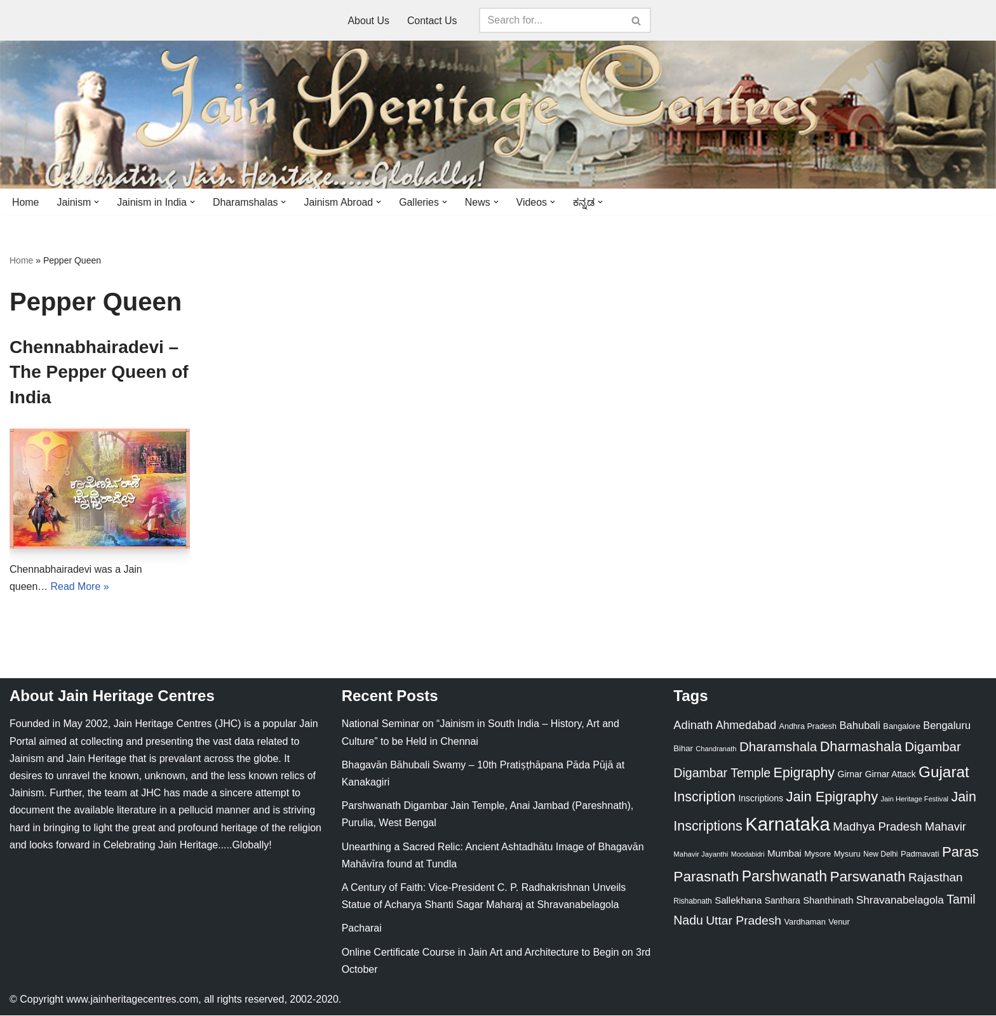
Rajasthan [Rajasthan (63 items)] (935, 878)
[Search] (550, 20)
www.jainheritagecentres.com (132, 999)
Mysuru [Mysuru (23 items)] (847, 854)
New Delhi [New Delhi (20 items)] (880, 854)
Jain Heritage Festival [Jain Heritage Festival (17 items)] (915, 799)
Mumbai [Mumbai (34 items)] (784, 853)
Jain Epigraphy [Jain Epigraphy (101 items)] (832, 797)
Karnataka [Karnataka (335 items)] (787, 824)
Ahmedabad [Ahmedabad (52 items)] (746, 725)
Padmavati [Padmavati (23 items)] (920, 854)
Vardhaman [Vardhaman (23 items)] (805, 922)
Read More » (80, 587)
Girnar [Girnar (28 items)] (850, 774)
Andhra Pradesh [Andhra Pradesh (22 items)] (808, 727)
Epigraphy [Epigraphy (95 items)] (804, 772)
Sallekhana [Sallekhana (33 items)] (738, 900)
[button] (97, 201)
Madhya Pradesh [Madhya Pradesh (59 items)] (877, 827)
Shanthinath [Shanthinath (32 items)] (828, 901)
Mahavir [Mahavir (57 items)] (945, 827)
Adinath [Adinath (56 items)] (693, 725)
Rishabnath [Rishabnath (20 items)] (692, 901)
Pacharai (362, 928)
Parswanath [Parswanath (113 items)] (867, 877)
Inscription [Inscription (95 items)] (704, 797)
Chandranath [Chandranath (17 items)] (716, 749)
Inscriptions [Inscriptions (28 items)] (760, 799)
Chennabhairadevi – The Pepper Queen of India (99, 371)
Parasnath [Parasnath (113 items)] (706, 877)
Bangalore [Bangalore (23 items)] (901, 727)
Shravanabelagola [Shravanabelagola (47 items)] (900, 901)
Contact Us (432, 20)
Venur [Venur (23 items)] (838, 922)
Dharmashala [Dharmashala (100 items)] (861, 747)
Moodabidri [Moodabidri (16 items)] (748, 855)
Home (25, 202)
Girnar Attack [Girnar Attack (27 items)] (890, 774)
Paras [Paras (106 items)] (960, 852)
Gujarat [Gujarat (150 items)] (944, 771)
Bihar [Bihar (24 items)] (683, 749)
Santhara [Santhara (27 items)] (782, 901)
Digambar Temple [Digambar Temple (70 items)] (722, 773)
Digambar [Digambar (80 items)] (933, 747)
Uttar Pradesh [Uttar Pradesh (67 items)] (743, 921)
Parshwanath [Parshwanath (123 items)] (784, 877)
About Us (368, 20)
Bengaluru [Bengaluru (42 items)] (947, 726)
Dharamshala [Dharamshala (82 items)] (778, 747)
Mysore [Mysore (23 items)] (817, 854)
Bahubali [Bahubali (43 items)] (859, 726)
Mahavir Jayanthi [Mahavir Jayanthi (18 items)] (700, 855)
